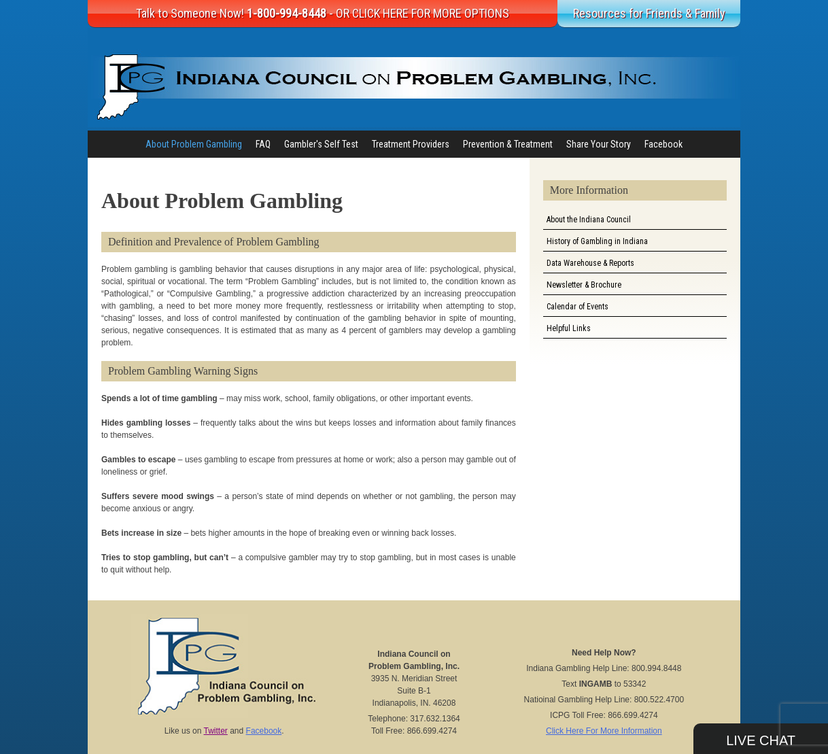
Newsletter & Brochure (584, 285)
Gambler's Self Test (321, 144)
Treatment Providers (410, 144)
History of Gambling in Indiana (597, 241)
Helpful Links (569, 328)
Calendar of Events (577, 306)
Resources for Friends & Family (649, 13)
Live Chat (760, 740)
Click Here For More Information (604, 731)
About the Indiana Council (589, 219)
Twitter (216, 731)
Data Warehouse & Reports (590, 263)
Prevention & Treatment (508, 144)
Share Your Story (598, 144)
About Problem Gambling (193, 144)
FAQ (263, 144)
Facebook (663, 144)
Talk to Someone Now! (322, 13)
